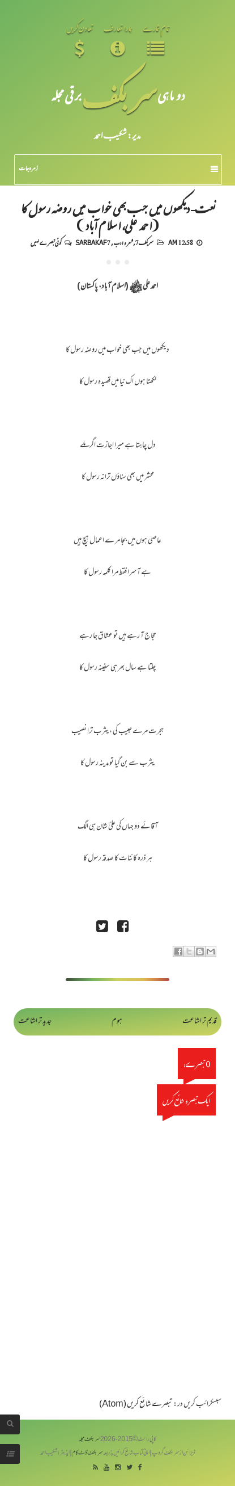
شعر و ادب (123, 242)
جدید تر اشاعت (35, 1021)
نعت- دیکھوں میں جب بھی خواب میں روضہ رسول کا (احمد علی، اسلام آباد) (117, 216)
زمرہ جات (118, 169)
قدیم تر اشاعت (199, 1021)
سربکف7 (144, 242)
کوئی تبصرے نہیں (46, 242)
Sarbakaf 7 (92, 242)
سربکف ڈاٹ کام (87, 1453)
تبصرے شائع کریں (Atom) (136, 1404)
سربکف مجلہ (89, 1440)
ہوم (117, 1021)
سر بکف (119, 95)
